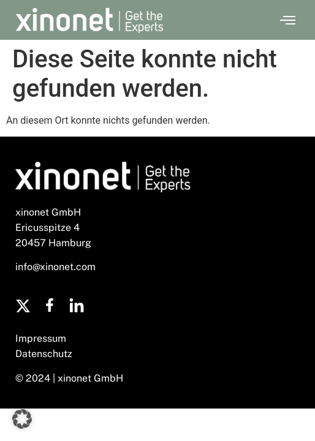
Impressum (40, 338)
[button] (288, 20)
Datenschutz (43, 354)
